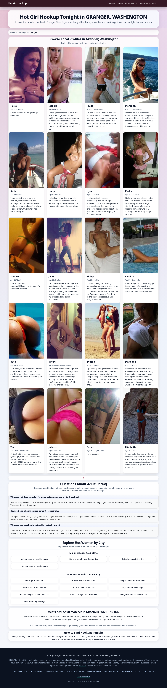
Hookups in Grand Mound (34, 587)
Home (12, 32)
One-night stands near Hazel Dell (132, 594)
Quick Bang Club (20, 671)
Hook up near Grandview (83, 587)
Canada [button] (111, 3)
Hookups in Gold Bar (34, 580)
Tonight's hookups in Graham (133, 580)
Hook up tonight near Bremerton (34, 559)
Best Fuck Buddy (129, 671)
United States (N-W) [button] (147, 3)
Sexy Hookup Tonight (75, 671)
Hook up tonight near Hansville (83, 594)
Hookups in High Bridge (34, 601)
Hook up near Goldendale (83, 580)
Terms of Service (83, 676)
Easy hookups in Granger (133, 587)
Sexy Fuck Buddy (94, 671)
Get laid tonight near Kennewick (83, 559)
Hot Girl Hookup (17, 3)
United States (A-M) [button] (127, 3)
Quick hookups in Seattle (133, 559)
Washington (23, 32)
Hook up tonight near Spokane (34, 566)
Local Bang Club (36, 671)
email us (82, 665)
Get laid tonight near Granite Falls (34, 594)
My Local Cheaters (146, 671)
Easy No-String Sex (111, 671)
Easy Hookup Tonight (54, 671)
